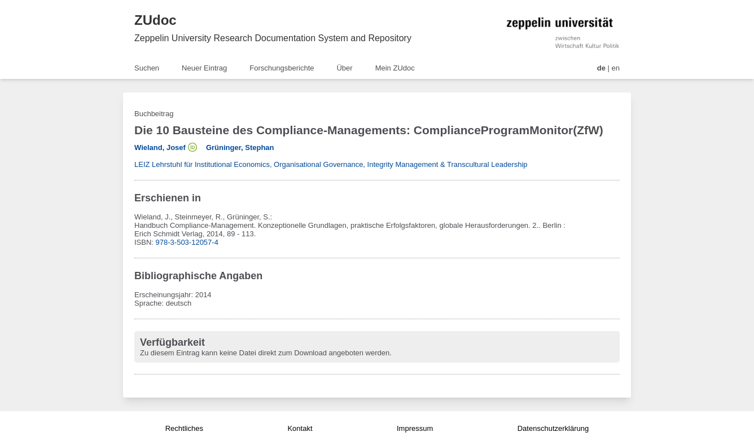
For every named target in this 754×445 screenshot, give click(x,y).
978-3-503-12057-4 (187, 242)
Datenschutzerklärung (553, 428)
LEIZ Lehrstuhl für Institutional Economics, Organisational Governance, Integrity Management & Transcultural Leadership (331, 164)
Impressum (415, 428)
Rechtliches (184, 428)
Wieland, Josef (160, 147)
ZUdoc (155, 20)
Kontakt (299, 428)
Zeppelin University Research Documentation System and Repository (272, 38)
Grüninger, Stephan (240, 147)
